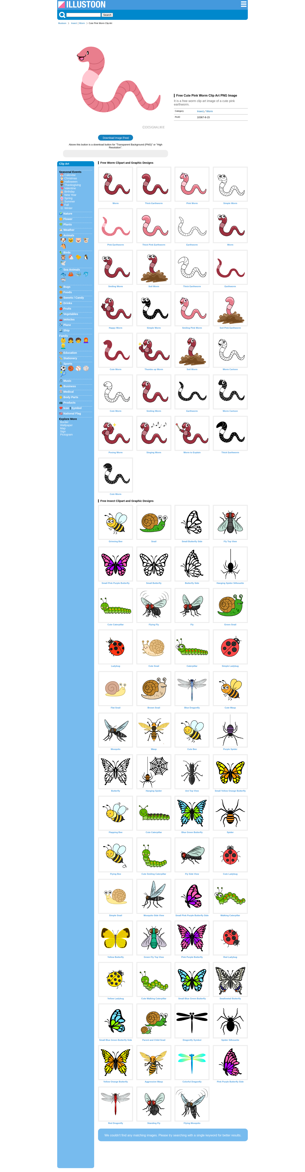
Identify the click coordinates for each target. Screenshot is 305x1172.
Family (63, 335)
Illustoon (62, 23)
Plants (67, 224)
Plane (67, 324)
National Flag (72, 413)
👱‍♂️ (63, 346)
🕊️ (63, 263)
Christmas (70, 178)
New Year (70, 194)
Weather (68, 229)
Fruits (67, 308)
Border (64, 422)
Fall (66, 204)
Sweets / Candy (73, 297)
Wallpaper (66, 425)
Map (63, 428)
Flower (67, 219)
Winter (68, 208)
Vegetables (70, 314)
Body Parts (70, 397)
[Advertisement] (211, 60)
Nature (67, 213)
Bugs (66, 286)
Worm (82, 23)
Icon (66, 408)
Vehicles (69, 319)
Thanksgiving (72, 185)
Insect (74, 23)
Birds (67, 252)
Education (70, 352)
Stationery (70, 358)
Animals (68, 235)
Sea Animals (71, 269)
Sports (67, 363)
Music (67, 380)
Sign (63, 431)
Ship (66, 330)
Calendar (70, 175)
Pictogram (66, 434)
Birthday (69, 191)
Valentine (70, 188)
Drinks (67, 303)
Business (69, 386)
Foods (67, 292)
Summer (69, 201)
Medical (68, 391)
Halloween (70, 181)
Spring (68, 198)
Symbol (77, 408)
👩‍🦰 (86, 340)
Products (69, 402)
